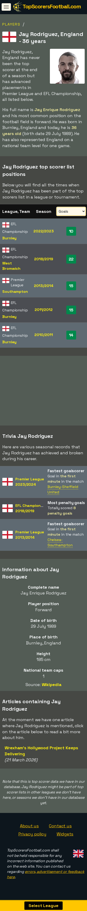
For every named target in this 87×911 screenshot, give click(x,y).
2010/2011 (43, 334)
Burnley (9, 238)
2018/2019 (43, 259)
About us (29, 827)
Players (11, 24)
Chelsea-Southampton (60, 544)
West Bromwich (11, 266)
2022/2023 (43, 231)
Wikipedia (51, 686)
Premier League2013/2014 (29, 536)
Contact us (60, 827)
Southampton (15, 291)
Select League (43, 905)
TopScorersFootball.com (52, 6)
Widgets (65, 835)
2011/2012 (44, 309)
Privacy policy (32, 835)
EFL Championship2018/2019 (31, 510)
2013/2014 (43, 285)
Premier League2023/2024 (29, 483)
